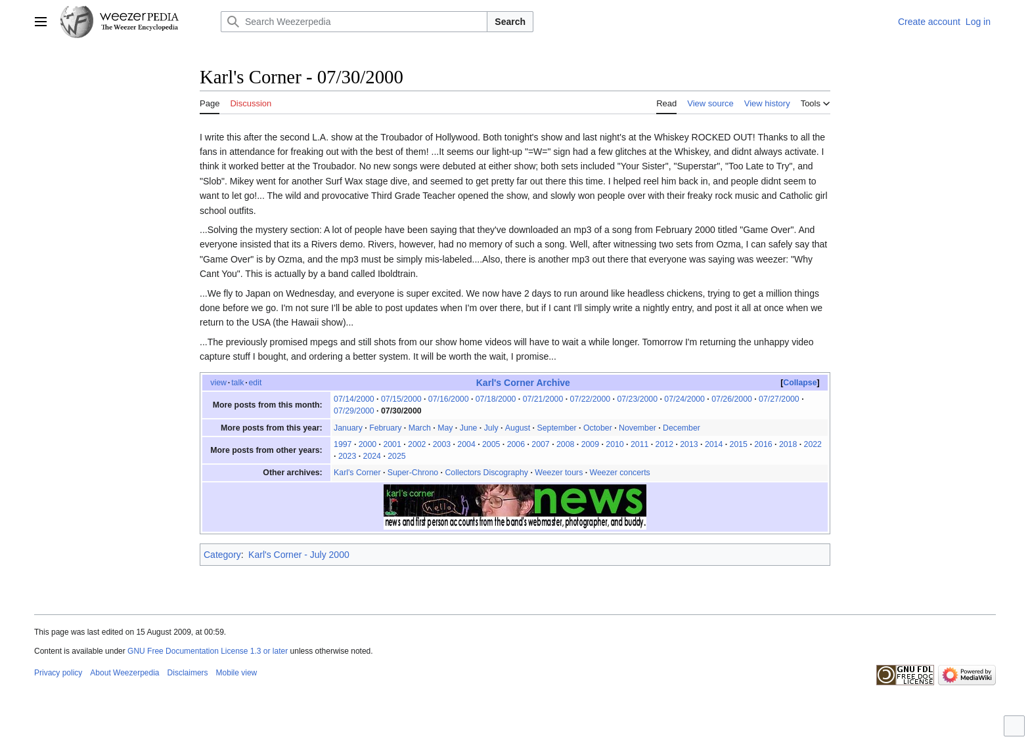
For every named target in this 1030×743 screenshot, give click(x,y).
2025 (396, 456)
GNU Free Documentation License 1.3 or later (207, 651)
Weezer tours (559, 472)
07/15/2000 (401, 399)
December (681, 428)
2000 (367, 444)
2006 (516, 444)
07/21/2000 (543, 399)
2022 (813, 444)
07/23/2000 (637, 399)
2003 (442, 444)
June (469, 428)
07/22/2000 (590, 399)
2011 (639, 444)
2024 (372, 456)
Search (510, 21)
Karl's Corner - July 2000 (298, 554)
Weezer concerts (620, 472)
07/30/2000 (401, 410)
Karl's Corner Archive (523, 382)
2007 (540, 444)
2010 (614, 444)
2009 (590, 444)
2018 (788, 444)
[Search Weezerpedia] (354, 21)
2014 (714, 444)
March (420, 428)
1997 (342, 444)
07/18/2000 (496, 399)
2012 (664, 444)
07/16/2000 (448, 399)
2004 (466, 444)
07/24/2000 (684, 399)
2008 (565, 444)
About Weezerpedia (124, 672)
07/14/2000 (354, 399)
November (637, 428)
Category (222, 554)
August (517, 428)
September (556, 428)
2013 (689, 444)
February (385, 428)
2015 (739, 444)
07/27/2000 (779, 399)
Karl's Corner (357, 472)
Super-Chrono (413, 472)
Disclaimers (188, 672)
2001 (392, 444)
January (348, 428)
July (491, 428)
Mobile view (237, 672)
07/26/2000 (731, 399)
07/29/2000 (354, 410)
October (597, 428)
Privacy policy (58, 672)
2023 (347, 456)
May (445, 428)
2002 (417, 444)
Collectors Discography (486, 472)
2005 (491, 444)
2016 (763, 444)
